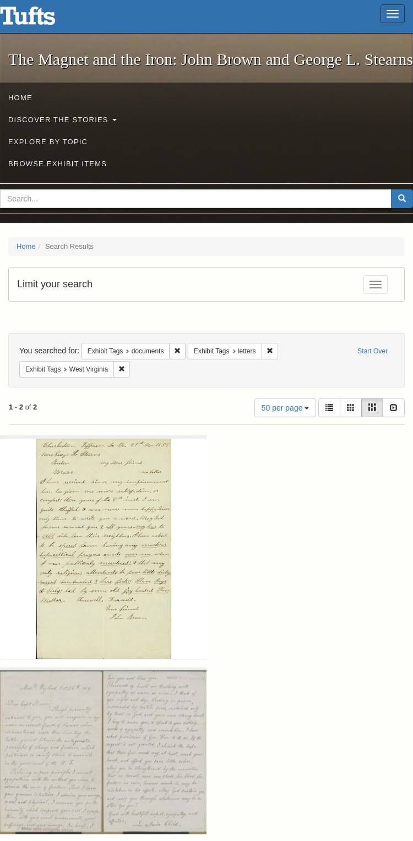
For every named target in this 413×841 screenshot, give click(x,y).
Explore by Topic (48, 142)
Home (20, 98)
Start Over (372, 351)
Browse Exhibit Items (57, 164)
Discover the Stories (62, 120)
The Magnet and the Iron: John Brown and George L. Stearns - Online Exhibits (41, 19)
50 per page (285, 407)
